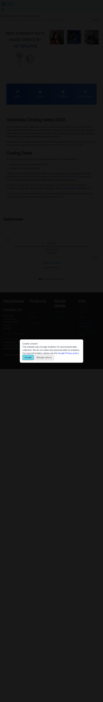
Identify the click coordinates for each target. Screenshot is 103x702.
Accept (28, 357)
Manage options (44, 357)
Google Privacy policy (68, 353)
